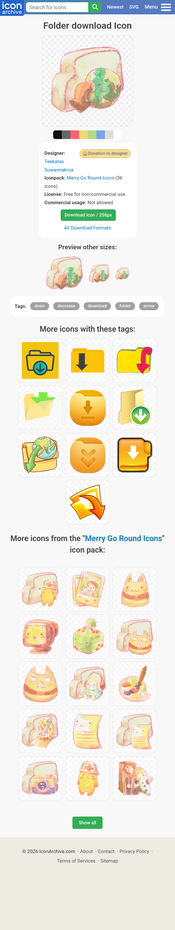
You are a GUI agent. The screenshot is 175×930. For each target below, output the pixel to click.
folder (125, 305)
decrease (66, 305)
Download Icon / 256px (88, 215)
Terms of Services (76, 861)
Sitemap (109, 861)
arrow (148, 305)
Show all (87, 822)
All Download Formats (87, 228)
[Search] (94, 7)
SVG (134, 7)
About (86, 851)
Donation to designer (108, 153)
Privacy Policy (134, 851)
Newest (115, 7)
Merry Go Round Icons (90, 178)
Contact (106, 851)
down (39, 305)
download (97, 305)
